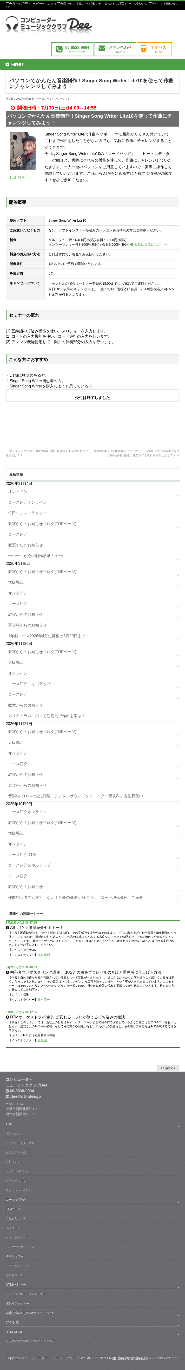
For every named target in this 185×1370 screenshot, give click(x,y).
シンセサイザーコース (20, 1246)
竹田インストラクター (27, 513)
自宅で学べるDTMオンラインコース (33, 1313)
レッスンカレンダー (19, 1171)
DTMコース (13, 1209)
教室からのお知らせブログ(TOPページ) (42, 524)
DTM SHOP (14, 1332)
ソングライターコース (20, 1237)
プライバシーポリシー (20, 1190)
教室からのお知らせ (25, 545)
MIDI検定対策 (14, 1256)
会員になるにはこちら (149, 244)
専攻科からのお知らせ (27, 625)
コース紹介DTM (22, 855)
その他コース (14, 1275)
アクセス (12, 1322)
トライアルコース (17, 1265)
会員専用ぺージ (16, 1181)
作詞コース (13, 1228)
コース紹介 (17, 534)
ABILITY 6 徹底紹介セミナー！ (36, 928)
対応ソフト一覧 (16, 1152)
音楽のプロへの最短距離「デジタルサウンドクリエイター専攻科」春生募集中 (75, 796)
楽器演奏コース (16, 1218)
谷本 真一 (44, 999)
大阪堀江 (16, 582)
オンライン (17, 491)
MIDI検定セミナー (17, 1303)
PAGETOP (168, 1068)
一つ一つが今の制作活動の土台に (37, 556)
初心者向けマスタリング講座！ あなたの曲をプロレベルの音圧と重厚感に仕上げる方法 (85, 972)
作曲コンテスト (16, 1162)
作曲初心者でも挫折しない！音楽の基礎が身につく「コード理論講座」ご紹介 (75, 897)
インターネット (61, 98)
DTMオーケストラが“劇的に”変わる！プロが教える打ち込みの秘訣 (67, 1017)
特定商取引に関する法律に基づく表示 (30, 1341)
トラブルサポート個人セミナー (26, 1294)
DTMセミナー (16, 1284)
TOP (9, 1124)
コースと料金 (16, 1200)
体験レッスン (14, 1133)
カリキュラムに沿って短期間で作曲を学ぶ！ (46, 716)
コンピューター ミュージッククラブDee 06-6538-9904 (86, 1358)
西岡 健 (42, 1040)
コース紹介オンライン (27, 502)
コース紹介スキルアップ (29, 684)
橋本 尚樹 (44, 955)
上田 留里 (17, 177)
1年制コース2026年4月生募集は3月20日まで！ (48, 636)
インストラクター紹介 (20, 1143)
